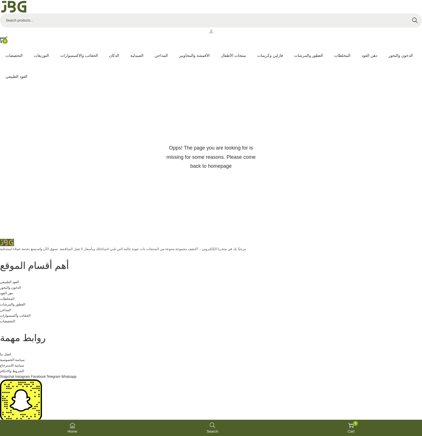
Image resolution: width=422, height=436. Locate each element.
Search (415, 20)
